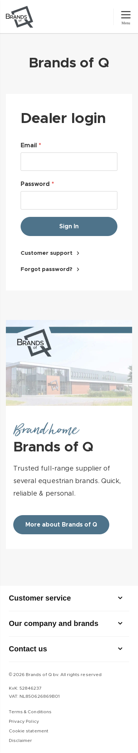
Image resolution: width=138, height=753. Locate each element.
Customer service (40, 598)
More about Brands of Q (61, 525)
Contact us (28, 649)
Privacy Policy (24, 721)
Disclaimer (20, 740)
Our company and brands (53, 623)
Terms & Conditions (30, 712)
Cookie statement (28, 731)
